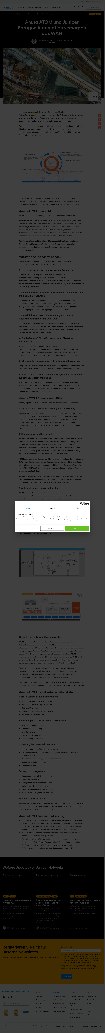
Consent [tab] (27, 508)
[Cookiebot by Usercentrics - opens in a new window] (81, 503)
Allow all (76, 528)
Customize (52, 528)
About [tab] (77, 508)
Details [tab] (52, 508)
